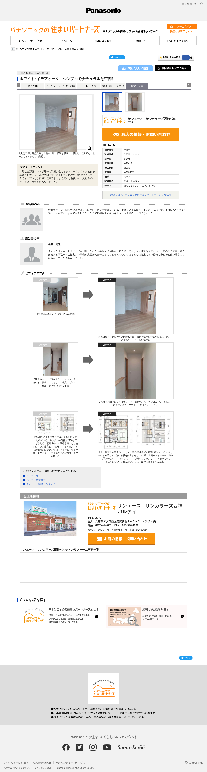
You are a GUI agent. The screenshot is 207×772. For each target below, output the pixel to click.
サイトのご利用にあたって (16, 762)
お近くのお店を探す (178, 41)
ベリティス (32, 476)
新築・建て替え (103, 41)
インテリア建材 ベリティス (42, 484)
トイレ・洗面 (88, 86)
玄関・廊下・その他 (113, 86)
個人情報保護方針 (42, 762)
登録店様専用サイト (181, 31)
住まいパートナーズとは (29, 41)
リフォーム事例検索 (66, 49)
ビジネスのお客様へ (181, 26)
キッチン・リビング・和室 (60, 86)
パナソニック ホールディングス (70, 762)
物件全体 (33, 86)
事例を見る (140, 41)
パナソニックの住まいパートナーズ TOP (35, 49)
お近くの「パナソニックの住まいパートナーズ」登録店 (140, 194)
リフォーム (66, 41)
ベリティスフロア (36, 480)
